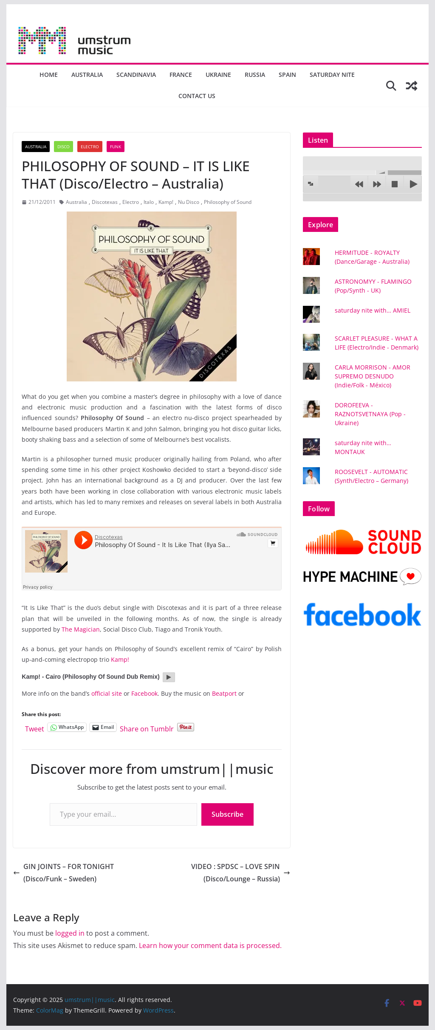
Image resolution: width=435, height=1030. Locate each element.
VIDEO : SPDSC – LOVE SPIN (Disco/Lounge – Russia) (240, 872)
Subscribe (227, 814)
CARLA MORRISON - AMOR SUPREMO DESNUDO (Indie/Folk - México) (372, 376)
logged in (70, 933)
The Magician (81, 629)
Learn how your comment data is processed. (210, 945)
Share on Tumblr (147, 727)
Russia (255, 75)
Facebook (144, 693)
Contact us (196, 96)
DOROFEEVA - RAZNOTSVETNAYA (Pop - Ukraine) (370, 414)
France (180, 75)
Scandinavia (136, 75)
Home (49, 75)
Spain (287, 75)
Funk (115, 147)
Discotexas (105, 202)
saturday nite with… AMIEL (372, 310)
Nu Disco (188, 202)
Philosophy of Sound (227, 202)
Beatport (224, 693)
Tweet (34, 727)
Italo (149, 202)
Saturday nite (332, 75)
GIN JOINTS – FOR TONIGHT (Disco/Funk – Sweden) (63, 872)
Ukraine (218, 75)
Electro (90, 147)
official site (106, 693)
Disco (63, 147)
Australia (87, 75)
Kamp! (165, 202)
